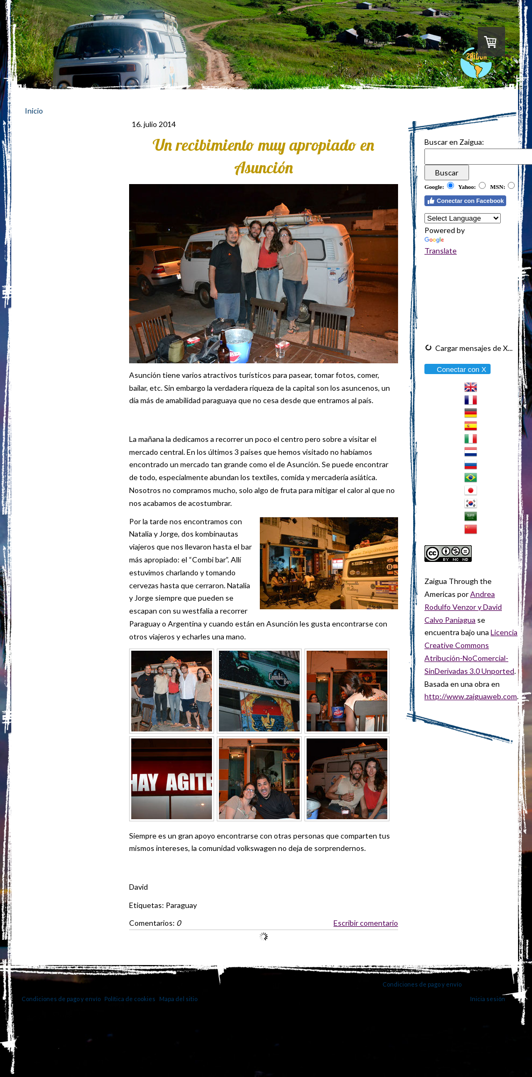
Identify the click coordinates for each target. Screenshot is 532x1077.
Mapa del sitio (178, 998)
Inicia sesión (487, 998)
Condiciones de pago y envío (422, 984)
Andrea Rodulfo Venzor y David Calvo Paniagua (463, 606)
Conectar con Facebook (465, 200)
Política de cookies (129, 998)
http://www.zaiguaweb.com (470, 696)
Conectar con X (457, 369)
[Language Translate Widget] (462, 218)
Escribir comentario (366, 922)
